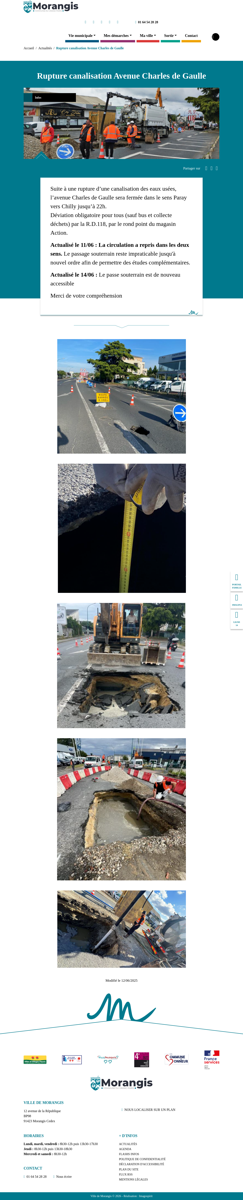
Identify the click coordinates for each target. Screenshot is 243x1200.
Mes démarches (116, 36)
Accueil (29, 48)
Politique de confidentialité (142, 1159)
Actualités (45, 48)
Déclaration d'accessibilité (141, 1164)
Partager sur (191, 168)
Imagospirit (146, 1196)
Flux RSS (126, 1174)
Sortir (169, 36)
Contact (191, 36)
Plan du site (128, 1169)
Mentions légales (133, 1179)
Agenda (125, 1149)
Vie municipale (81, 36)
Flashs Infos (129, 1154)
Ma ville (146, 36)
